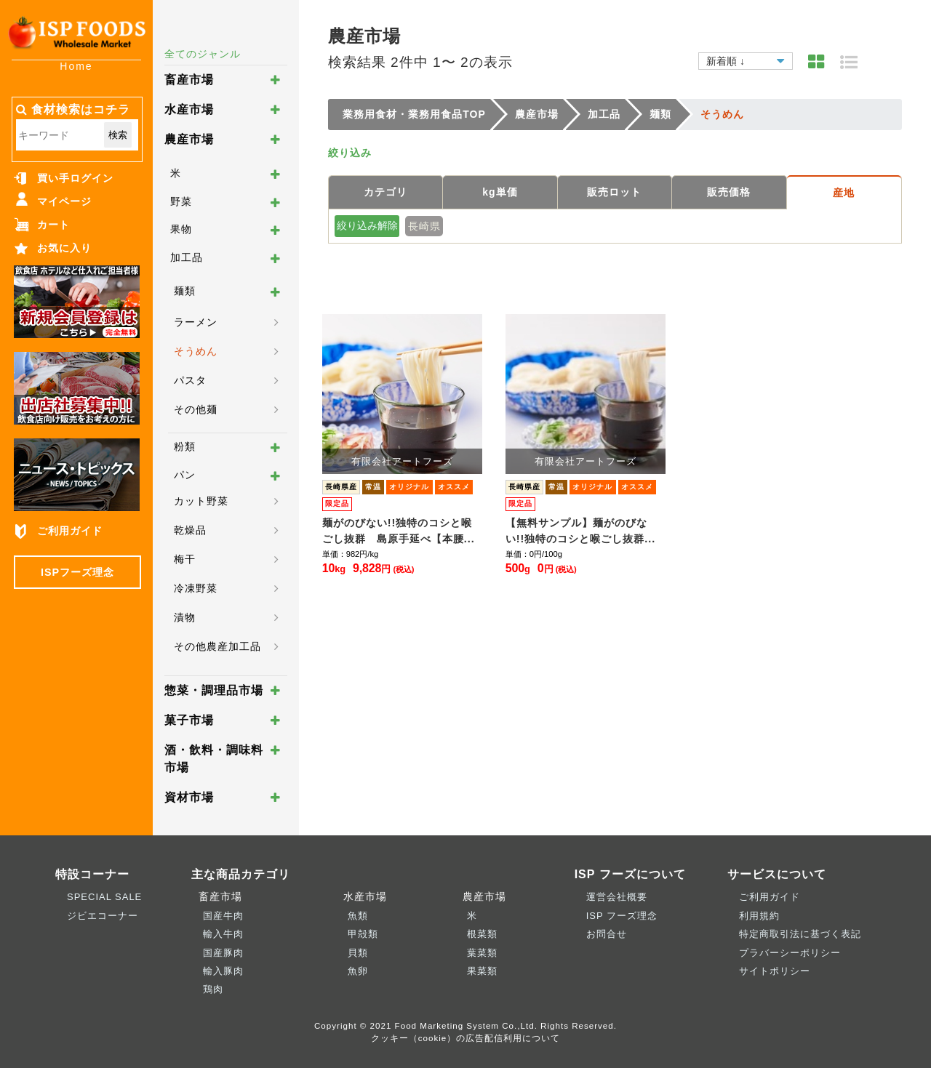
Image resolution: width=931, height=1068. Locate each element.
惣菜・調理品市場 (213, 690)
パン (185, 475)
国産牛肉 (223, 915)
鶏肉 (213, 989)
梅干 (185, 559)
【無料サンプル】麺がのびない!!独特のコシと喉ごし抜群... (581, 531)
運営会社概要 (616, 896)
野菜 (181, 201)
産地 (844, 192)
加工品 (186, 257)
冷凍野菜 (195, 588)
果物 (181, 229)
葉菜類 (482, 952)
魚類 (358, 915)
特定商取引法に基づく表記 (800, 933)
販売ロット (614, 192)
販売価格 (729, 192)
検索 (117, 134)
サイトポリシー (774, 970)
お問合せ (606, 933)
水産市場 (189, 109)
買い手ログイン (75, 178)
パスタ (190, 380)
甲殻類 (363, 933)
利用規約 (759, 915)
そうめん (195, 351)
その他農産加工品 (217, 646)
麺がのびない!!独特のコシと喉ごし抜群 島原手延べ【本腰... (398, 531)
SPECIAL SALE (104, 896)
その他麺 (195, 409)
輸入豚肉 (223, 970)
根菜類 (482, 933)
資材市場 (189, 797)
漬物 (185, 617)
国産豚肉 (223, 952)
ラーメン (195, 322)
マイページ (64, 201)
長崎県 (424, 226)
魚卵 (358, 970)
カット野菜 (201, 501)
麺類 (185, 291)
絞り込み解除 (367, 225)
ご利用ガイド (70, 531)
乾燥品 (190, 530)
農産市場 (189, 139)
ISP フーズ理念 (622, 915)
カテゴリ (385, 192)
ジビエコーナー (102, 915)
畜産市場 (189, 79)
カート (53, 224)
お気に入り (64, 248)
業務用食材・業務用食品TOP (414, 114)
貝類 (358, 952)
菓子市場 (189, 720)
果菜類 (482, 970)
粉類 (185, 446)
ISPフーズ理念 (77, 572)
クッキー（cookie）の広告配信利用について (466, 1038)
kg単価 (499, 192)
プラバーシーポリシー (790, 952)
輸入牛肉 (223, 933)
